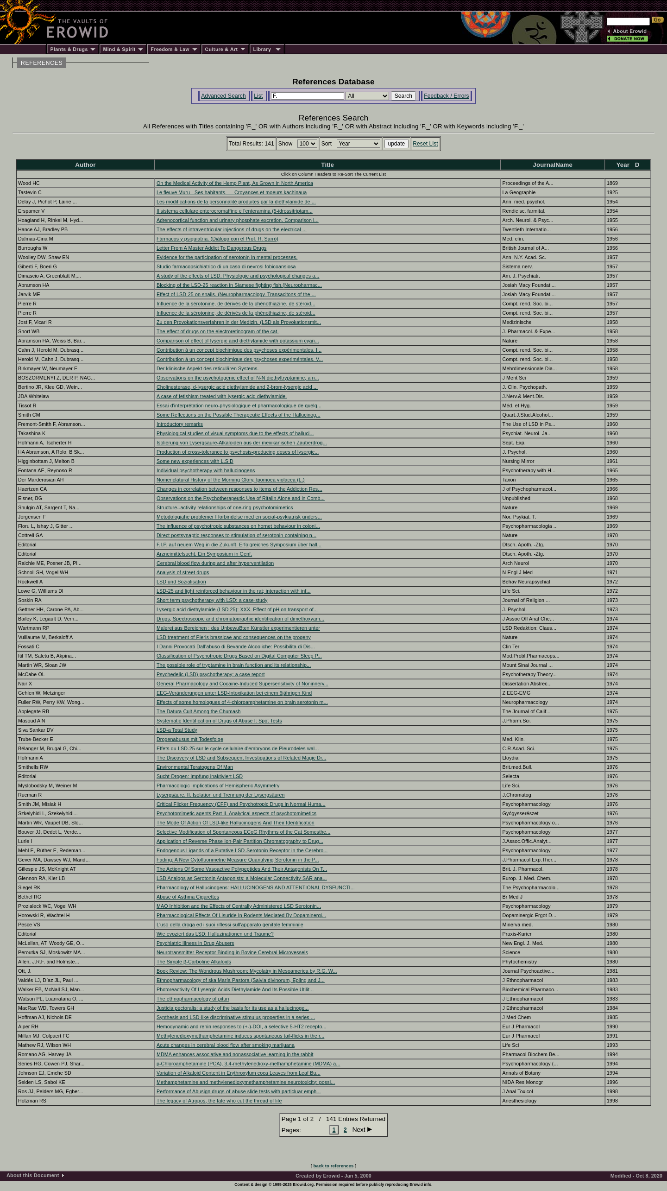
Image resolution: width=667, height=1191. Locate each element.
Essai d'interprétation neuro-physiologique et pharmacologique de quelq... (239, 405)
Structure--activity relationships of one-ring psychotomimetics (225, 507)
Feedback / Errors (446, 96)
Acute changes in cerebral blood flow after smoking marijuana (226, 1045)
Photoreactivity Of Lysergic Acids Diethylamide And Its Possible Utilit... (235, 989)
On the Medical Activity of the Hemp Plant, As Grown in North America (235, 183)
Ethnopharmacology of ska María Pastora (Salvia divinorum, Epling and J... (241, 980)
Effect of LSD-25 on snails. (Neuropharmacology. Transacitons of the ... (236, 294)
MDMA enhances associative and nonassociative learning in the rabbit (235, 1054)
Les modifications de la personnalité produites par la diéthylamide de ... (236, 201)
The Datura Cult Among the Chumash (199, 711)
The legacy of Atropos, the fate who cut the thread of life (219, 1100)
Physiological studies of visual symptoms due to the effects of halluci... (235, 433)
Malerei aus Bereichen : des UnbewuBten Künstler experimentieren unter (238, 628)
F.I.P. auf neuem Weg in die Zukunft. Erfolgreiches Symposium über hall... (239, 544)
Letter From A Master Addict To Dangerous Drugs (212, 248)
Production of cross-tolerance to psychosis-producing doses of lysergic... (238, 452)
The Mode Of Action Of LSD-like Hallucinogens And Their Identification (236, 822)
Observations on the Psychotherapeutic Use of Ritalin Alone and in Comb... (241, 498)
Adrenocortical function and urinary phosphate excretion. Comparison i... (238, 220)
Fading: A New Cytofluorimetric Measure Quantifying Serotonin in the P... (238, 859)
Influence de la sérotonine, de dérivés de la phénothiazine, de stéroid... (236, 303)
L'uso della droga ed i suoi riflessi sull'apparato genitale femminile (230, 924)
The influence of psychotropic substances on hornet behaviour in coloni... (238, 526)
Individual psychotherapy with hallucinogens (206, 470)
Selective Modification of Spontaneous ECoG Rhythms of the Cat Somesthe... (243, 832)
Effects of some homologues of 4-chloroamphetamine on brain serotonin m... (242, 702)
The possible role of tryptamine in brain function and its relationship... (234, 665)
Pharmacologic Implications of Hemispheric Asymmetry (218, 785)
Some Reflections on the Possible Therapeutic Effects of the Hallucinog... (239, 415)
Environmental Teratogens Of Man (195, 767)
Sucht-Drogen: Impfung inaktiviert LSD (200, 776)
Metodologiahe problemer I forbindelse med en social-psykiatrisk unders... (239, 516)
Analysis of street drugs (183, 572)
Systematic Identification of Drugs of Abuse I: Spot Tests (219, 720)
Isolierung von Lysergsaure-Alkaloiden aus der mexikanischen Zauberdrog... (242, 442)
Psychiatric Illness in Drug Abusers (195, 943)
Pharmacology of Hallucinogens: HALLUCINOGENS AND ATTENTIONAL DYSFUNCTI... (256, 887)
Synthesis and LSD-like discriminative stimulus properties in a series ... (236, 1017)
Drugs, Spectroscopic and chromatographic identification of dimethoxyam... (240, 618)
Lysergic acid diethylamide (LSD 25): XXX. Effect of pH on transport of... (237, 609)
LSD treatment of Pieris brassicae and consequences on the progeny (234, 637)
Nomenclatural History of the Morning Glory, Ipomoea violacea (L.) (231, 479)
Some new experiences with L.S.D (195, 461)
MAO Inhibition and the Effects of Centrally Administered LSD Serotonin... (239, 906)
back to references (334, 1165)
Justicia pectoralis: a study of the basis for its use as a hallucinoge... (233, 1008)
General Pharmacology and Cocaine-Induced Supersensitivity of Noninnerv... (242, 683)
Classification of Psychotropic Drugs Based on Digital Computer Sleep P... (239, 656)
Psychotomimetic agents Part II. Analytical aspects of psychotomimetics (236, 813)
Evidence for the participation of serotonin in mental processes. (227, 257)
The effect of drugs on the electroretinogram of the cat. (218, 331)
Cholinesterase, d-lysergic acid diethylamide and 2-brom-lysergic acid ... (237, 387)
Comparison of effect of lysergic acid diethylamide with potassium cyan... (238, 340)
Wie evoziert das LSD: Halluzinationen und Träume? (215, 934)
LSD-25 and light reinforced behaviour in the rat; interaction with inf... (234, 591)
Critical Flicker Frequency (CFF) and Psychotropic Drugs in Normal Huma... (241, 804)
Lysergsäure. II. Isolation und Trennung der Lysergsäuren (221, 795)
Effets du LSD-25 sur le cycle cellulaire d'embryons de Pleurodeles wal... (238, 748)
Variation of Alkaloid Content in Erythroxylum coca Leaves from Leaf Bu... (239, 1073)
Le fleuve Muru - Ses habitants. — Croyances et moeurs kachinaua (232, 192)
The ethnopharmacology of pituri (193, 998)
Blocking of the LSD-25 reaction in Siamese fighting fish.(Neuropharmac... (239, 285)
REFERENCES (42, 63)
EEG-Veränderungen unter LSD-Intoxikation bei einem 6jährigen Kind (234, 693)
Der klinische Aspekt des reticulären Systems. (208, 368)
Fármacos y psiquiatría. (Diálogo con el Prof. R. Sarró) (217, 238)
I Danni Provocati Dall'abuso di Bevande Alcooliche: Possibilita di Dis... (236, 646)
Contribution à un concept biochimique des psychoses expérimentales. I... (239, 350)
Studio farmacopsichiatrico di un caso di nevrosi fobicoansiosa (226, 266)
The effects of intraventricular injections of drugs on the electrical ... (232, 229)
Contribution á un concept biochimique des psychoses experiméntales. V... (240, 359)
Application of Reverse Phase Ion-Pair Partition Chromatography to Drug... (240, 841)
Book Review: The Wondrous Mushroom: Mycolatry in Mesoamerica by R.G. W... (247, 971)
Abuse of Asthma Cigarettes (188, 897)
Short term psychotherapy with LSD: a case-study (212, 600)
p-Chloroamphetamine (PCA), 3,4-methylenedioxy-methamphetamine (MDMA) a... (248, 1063)
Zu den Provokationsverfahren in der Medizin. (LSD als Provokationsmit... (239, 322)
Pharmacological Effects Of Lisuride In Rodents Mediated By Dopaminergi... (241, 915)
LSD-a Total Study (177, 730)
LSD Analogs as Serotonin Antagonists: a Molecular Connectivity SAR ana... (242, 878)
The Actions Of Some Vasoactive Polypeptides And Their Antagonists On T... (242, 869)
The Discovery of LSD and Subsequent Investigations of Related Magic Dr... (242, 757)
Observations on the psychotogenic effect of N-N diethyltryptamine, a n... (238, 377)
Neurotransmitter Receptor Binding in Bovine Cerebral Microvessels (232, 952)
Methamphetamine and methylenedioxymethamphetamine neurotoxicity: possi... (246, 1082)
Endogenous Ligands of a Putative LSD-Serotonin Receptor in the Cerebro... (242, 850)
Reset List (425, 143)
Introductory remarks (180, 424)
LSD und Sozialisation (181, 581)
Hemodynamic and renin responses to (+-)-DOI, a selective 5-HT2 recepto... (242, 1026)
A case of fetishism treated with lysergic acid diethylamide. (222, 396)
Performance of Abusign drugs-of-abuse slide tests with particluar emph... (239, 1091)
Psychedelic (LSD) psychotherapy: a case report (211, 674)
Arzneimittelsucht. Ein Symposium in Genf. (204, 554)
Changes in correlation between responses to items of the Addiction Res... (239, 489)
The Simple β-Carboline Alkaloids (194, 961)
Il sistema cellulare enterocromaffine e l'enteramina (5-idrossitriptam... (235, 211)
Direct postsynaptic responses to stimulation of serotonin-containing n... (236, 535)
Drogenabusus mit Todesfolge (190, 739)
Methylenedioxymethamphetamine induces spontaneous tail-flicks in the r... (240, 1036)
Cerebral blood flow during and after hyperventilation (215, 563)
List (258, 96)
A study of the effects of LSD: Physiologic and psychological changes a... (238, 276)
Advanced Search (223, 96)
